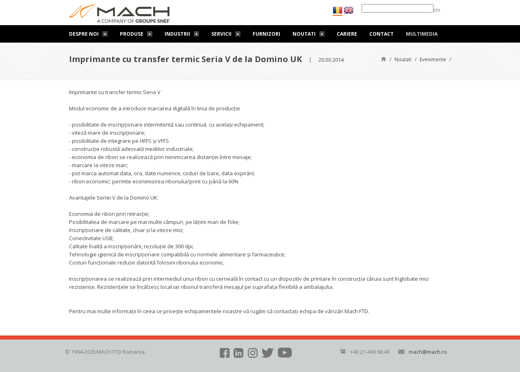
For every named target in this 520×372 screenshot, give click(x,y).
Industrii (177, 33)
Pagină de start (383, 58)
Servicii (221, 33)
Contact (381, 33)
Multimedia (422, 33)
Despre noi (84, 33)
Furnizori (266, 33)
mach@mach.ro (428, 351)
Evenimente (433, 59)
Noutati (304, 33)
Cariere (347, 33)
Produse (131, 33)
